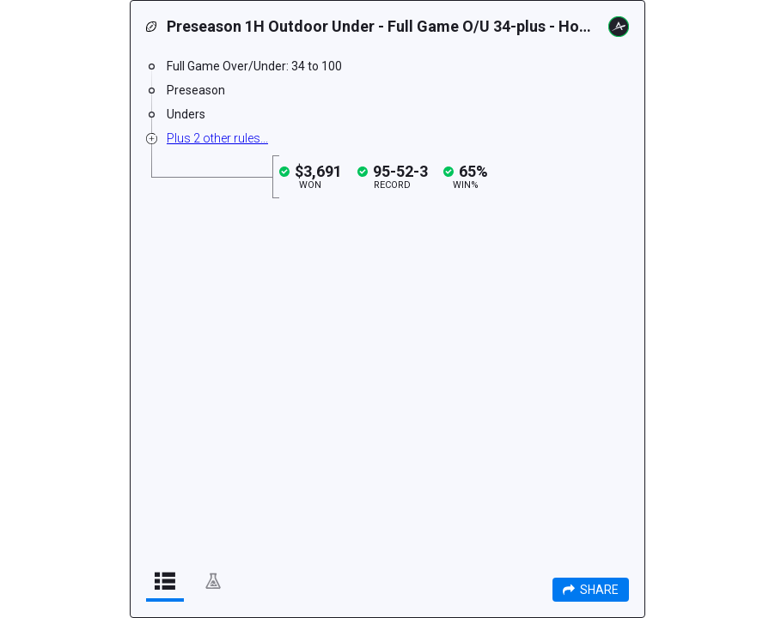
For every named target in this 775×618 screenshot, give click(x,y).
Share (591, 590)
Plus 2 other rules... (217, 138)
